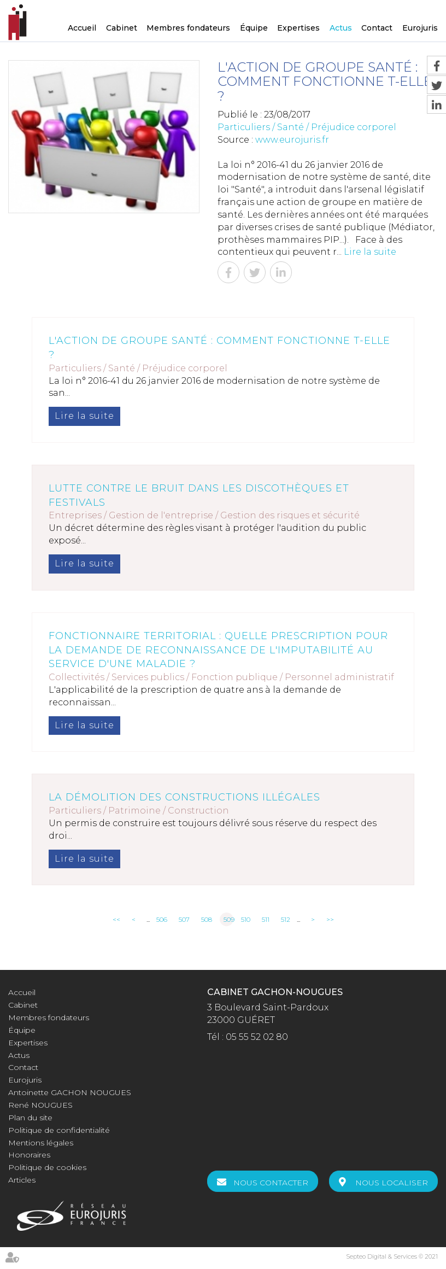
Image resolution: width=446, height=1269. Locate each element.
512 (285, 919)
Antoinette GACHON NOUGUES (69, 1092)
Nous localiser (391, 1183)
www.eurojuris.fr (292, 139)
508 (206, 919)
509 (228, 919)
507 (184, 919)
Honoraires (29, 1155)
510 (245, 919)
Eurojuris (420, 28)
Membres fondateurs (188, 28)
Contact (376, 28)
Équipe (254, 28)
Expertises (298, 28)
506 (161, 919)
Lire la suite (370, 252)
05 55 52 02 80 (257, 1037)
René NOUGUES (40, 1105)
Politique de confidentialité (59, 1130)
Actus (341, 28)
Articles (22, 1180)
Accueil (82, 28)
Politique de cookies (47, 1167)
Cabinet (121, 28)
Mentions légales (40, 1143)
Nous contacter (270, 1183)
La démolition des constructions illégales (184, 797)
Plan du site (30, 1117)
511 (265, 919)
